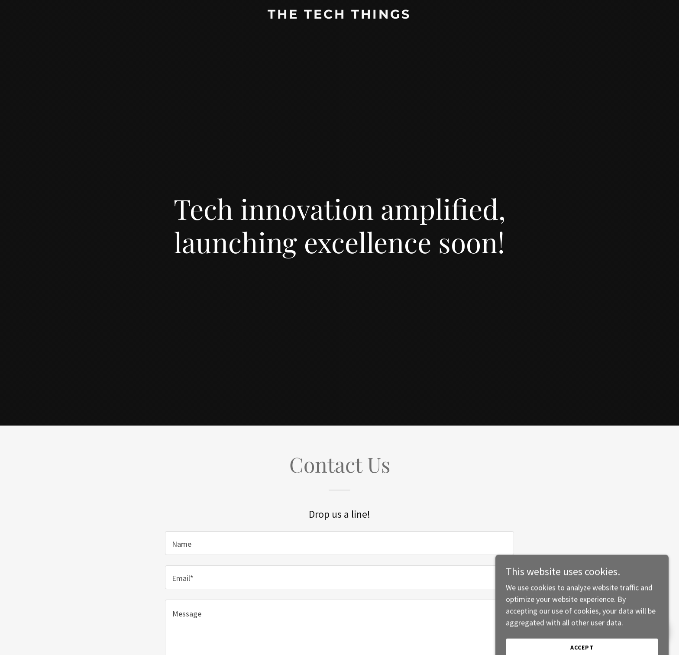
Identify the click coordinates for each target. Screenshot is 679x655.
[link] (339, 16)
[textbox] (339, 543)
